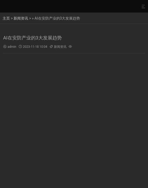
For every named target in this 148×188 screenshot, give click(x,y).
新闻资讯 (21, 18)
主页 (6, 18)
